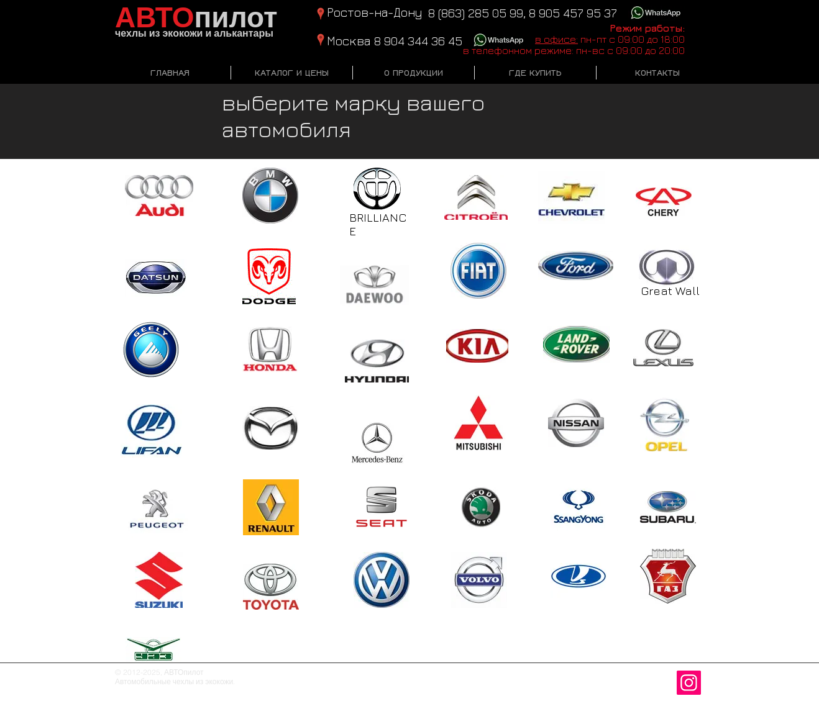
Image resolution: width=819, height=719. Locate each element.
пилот (196, 18)
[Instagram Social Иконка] (689, 683)
